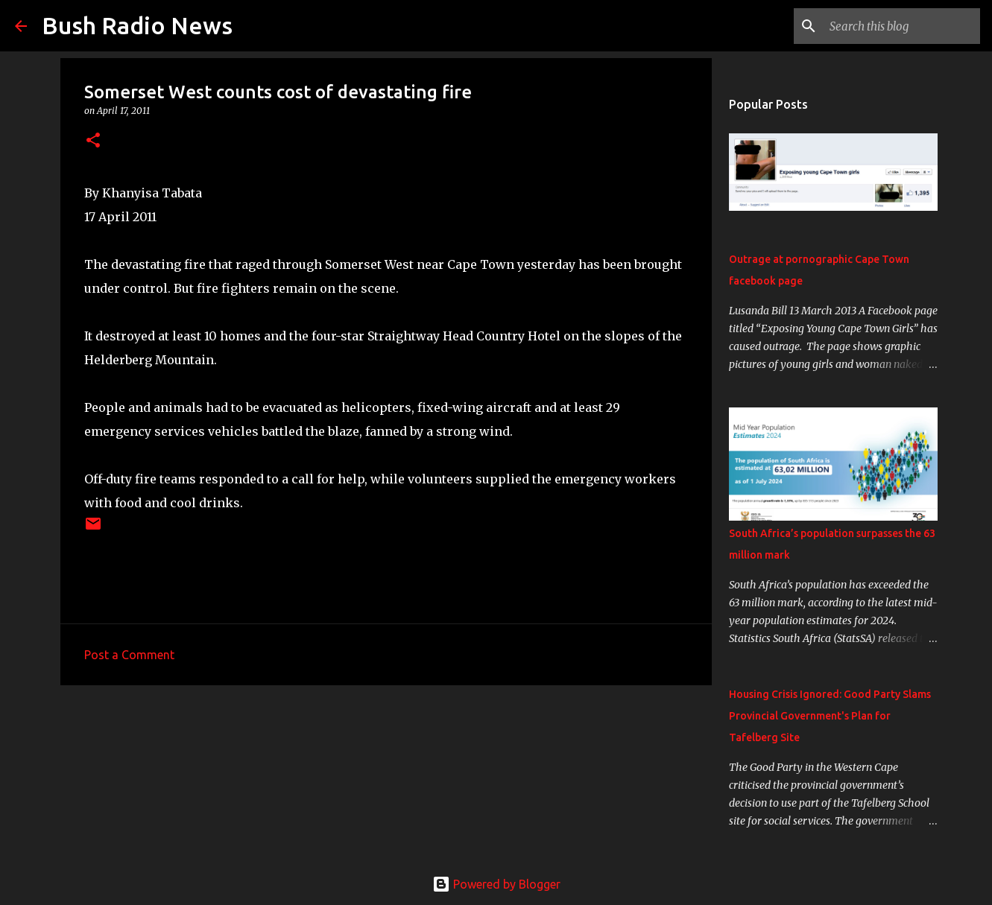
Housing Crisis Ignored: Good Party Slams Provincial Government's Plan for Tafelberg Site (830, 715)
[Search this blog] (902, 26)
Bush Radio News (137, 25)
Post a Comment (129, 654)
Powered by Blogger (496, 884)
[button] (93, 141)
